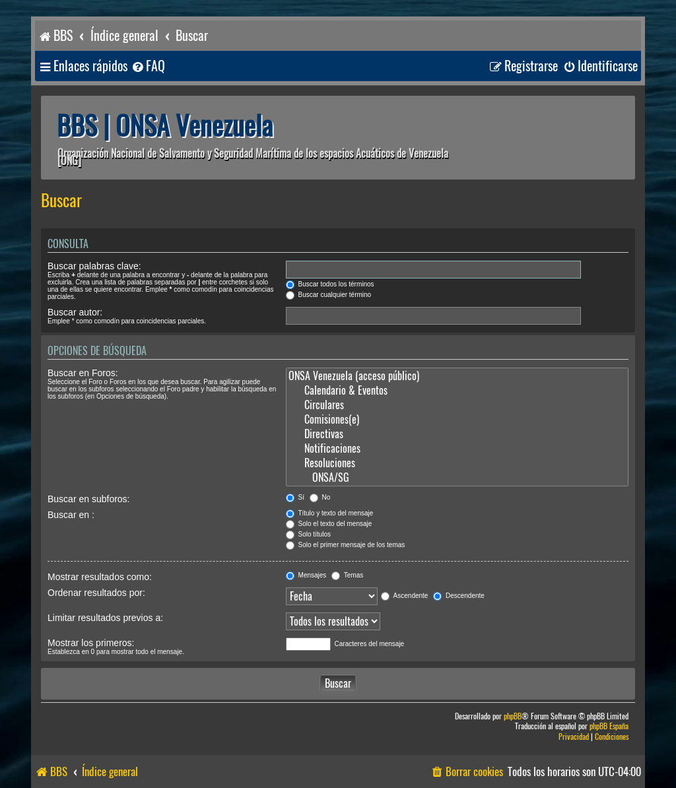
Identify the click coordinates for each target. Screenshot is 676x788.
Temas (347, 575)
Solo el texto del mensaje (329, 523)
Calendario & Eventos (457, 390)
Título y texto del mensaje (330, 513)
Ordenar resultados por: (96, 592)
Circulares (457, 405)
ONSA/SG (457, 478)
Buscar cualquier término (328, 294)
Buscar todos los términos (330, 284)
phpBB (513, 716)
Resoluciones (457, 463)
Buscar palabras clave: (94, 266)
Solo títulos (308, 534)
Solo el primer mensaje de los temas (345, 544)
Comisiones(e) (457, 419)
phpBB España (609, 726)
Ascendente (404, 595)
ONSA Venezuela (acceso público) (457, 376)
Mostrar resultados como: (100, 577)
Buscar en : (71, 514)
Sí (295, 497)
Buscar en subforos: (89, 499)
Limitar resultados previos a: (105, 617)
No (320, 497)
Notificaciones (457, 449)
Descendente (459, 595)
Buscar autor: (75, 312)
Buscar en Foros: (83, 373)
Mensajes (306, 575)
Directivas (457, 434)
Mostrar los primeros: (91, 643)
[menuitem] (148, 66)
